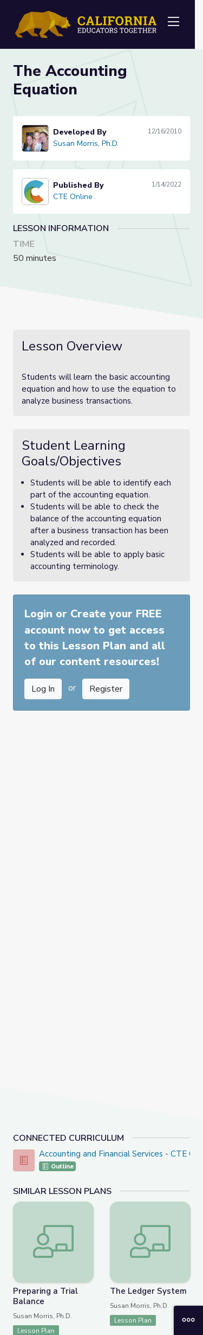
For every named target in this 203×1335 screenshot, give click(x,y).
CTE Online (73, 196)
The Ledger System (148, 1291)
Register (105, 689)
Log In (43, 689)
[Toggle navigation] (173, 22)
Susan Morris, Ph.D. (86, 143)
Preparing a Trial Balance (45, 1296)
